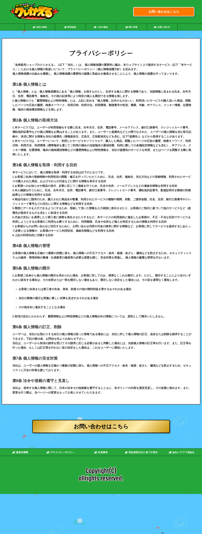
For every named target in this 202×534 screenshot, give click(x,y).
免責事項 (101, 452)
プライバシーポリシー (61, 452)
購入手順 (131, 27)
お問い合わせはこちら (163, 11)
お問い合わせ (162, 27)
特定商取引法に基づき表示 (141, 452)
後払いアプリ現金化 (182, 452)
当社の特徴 (40, 27)
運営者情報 (20, 452)
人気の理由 (101, 27)
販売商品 (70, 27)
